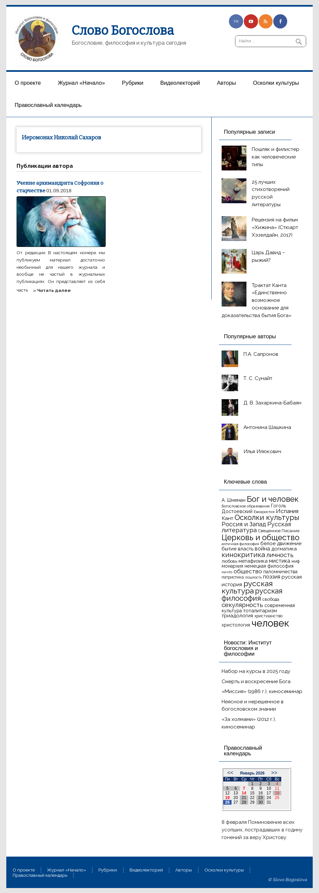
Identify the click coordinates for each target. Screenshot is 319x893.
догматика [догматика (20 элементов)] (284, 549)
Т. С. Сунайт (257, 378)
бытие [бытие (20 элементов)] (229, 549)
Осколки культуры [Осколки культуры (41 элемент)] (267, 517)
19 (227, 797)
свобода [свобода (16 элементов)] (270, 599)
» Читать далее (52, 290)
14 (244, 793)
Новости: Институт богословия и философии (248, 648)
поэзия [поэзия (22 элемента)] (271, 577)
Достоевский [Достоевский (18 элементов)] (237, 511)
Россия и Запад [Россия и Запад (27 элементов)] (244, 524)
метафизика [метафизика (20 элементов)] (253, 561)
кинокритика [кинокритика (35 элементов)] (243, 555)
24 (269, 797)
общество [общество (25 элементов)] (248, 571)
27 (236, 802)
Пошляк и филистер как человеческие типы (275, 156)
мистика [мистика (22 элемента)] (279, 561)
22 (252, 797)
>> (274, 773)
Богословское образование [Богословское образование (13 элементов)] (246, 506)
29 (252, 802)
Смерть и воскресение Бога (256, 681)
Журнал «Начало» (81, 83)
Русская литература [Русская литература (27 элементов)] (256, 527)
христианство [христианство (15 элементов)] (268, 615)
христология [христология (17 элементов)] (236, 625)
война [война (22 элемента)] (262, 548)
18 (277, 793)
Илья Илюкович (262, 451)
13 (236, 793)
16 (260, 793)
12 (227, 793)
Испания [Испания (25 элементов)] (287, 511)
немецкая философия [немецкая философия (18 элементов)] (268, 566)
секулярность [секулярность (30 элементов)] (242, 604)
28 (244, 802)
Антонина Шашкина (267, 427)
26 (227, 802)
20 (236, 797)
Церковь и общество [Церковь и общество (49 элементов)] (260, 537)
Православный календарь (48, 105)
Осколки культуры (276, 83)
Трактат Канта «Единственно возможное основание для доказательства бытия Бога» (257, 300)
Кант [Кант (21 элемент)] (227, 518)
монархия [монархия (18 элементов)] (232, 566)
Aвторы (226, 83)
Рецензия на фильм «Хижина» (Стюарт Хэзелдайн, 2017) (275, 227)
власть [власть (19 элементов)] (245, 548)
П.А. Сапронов (260, 354)
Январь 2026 (252, 773)
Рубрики (132, 83)
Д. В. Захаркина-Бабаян (272, 403)
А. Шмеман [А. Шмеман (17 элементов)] (233, 500)
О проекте (28, 83)
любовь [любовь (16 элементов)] (229, 561)
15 (252, 793)
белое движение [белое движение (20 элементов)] (280, 543)
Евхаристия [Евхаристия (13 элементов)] (264, 511)
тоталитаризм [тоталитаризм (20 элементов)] (260, 611)
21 (244, 797)
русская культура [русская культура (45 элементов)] (247, 587)
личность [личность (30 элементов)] (279, 554)
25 (277, 797)
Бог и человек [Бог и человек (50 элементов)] (273, 499)
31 (269, 802)
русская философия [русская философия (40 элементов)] (252, 594)
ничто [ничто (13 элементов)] (227, 572)
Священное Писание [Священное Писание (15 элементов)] (278, 530)
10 (269, 788)
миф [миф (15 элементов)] (295, 561)
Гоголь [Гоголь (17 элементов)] (278, 505)
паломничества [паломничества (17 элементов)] (280, 571)
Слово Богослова (123, 30)
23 (260, 797)
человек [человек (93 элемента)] (270, 623)
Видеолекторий (180, 83)
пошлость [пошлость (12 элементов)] (253, 577)
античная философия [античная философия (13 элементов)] (240, 543)
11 (277, 788)
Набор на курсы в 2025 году (256, 671)
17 (269, 793)
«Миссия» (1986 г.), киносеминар (262, 691)
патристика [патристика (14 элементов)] (233, 577)
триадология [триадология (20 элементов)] (237, 616)
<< (230, 773)
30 (260, 802)
